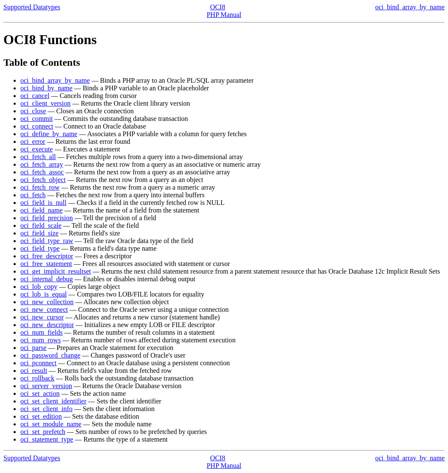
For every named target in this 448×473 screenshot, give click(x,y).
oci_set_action (39, 393)
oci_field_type (39, 248)
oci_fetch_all (38, 156)
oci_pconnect (38, 363)
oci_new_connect (44, 309)
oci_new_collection (46, 301)
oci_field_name (41, 210)
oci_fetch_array (41, 164)
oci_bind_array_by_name (410, 7)
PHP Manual (224, 14)
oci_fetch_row (39, 187)
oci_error (32, 141)
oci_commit (36, 118)
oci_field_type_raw (46, 240)
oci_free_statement (46, 263)
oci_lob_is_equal (43, 294)
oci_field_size (39, 233)
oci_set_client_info (46, 408)
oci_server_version (46, 385)
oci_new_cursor (42, 317)
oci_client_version (45, 103)
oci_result (33, 370)
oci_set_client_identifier (53, 401)
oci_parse (33, 347)
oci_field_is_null (43, 202)
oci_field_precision (46, 217)
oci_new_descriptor (47, 324)
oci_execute (36, 149)
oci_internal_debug (46, 279)
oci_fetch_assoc (42, 172)
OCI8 (217, 7)
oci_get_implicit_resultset (55, 271)
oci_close (33, 111)
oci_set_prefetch (42, 431)
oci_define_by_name (48, 133)
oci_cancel (34, 95)
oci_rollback (37, 378)
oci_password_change (50, 355)
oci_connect (36, 126)
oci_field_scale (41, 225)
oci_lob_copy (38, 286)
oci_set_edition (41, 416)
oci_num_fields (41, 332)
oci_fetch (33, 195)
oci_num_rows (40, 340)
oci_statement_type (46, 439)
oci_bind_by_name (46, 88)
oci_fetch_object (43, 179)
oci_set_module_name (51, 424)
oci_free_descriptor (46, 256)
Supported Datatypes (31, 7)
